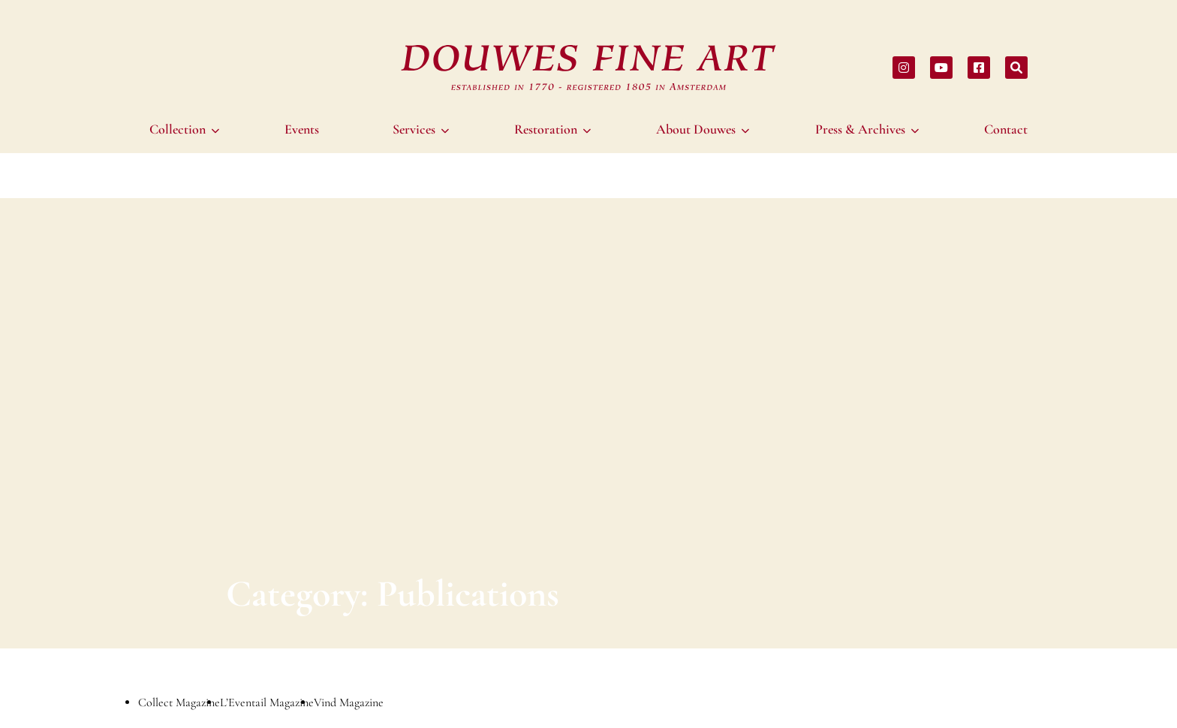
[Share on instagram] (904, 67)
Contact (1006, 129)
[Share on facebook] (979, 67)
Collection (177, 129)
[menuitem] (186, 129)
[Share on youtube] (941, 67)
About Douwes (696, 129)
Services (414, 129)
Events (301, 129)
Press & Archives (860, 129)
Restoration (545, 129)
